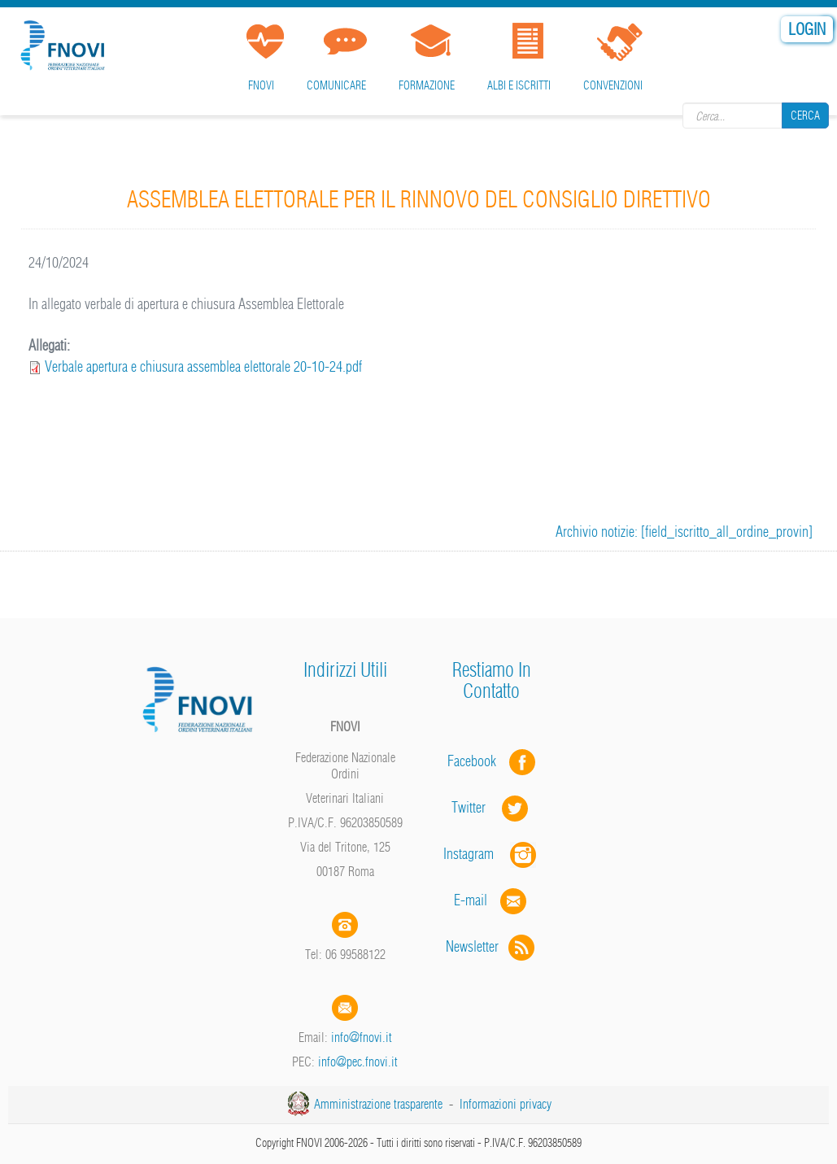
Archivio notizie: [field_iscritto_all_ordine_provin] (684, 531)
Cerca (805, 115)
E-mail (470, 900)
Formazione (427, 85)
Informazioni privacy (505, 1104)
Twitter (491, 807)
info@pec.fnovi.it (358, 1061)
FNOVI (261, 85)
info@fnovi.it (361, 1037)
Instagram (491, 853)
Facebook (476, 761)
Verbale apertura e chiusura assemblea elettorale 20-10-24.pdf (203, 366)
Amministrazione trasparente (378, 1104)
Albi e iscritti (519, 85)
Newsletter (492, 946)
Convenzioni (613, 85)
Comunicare (336, 85)
